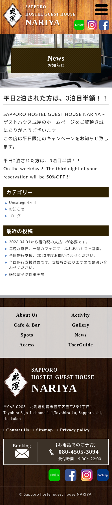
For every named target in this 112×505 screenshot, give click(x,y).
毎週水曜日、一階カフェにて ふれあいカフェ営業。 (56, 248)
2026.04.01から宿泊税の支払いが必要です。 (49, 242)
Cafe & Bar (27, 325)
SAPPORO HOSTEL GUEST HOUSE (56, 15)
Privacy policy (75, 430)
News (80, 335)
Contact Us (17, 430)
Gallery (80, 325)
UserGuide (80, 345)
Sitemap (44, 430)
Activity (80, 315)
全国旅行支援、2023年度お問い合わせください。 (53, 255)
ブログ (15, 216)
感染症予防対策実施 (27, 274)
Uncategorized (22, 202)
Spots (27, 335)
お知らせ (17, 209)
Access (26, 345)
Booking (22, 450)
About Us (27, 315)
